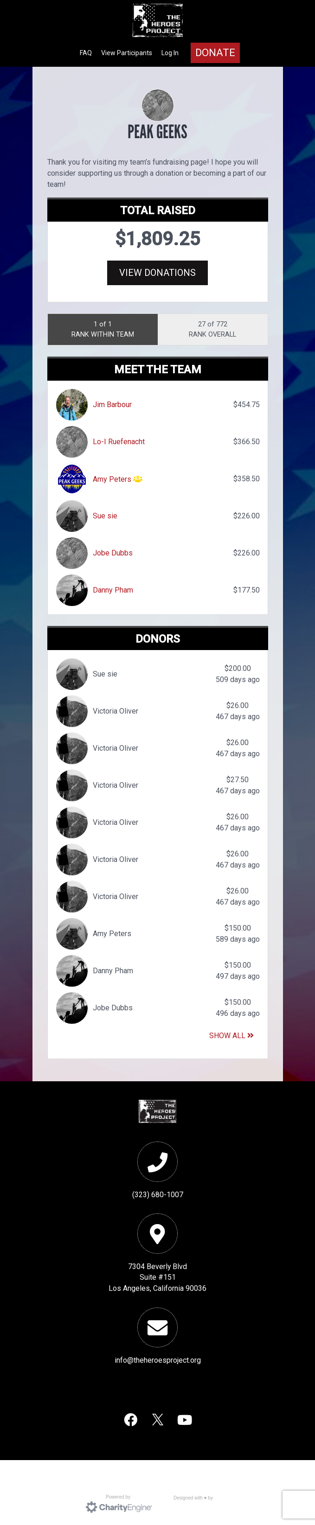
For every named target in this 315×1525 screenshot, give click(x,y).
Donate (215, 52)
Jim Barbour (112, 404)
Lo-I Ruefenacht (119, 441)
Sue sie (105, 515)
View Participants (126, 53)
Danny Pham (113, 590)
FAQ (86, 53)
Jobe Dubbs (113, 553)
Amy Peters (112, 479)
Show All (231, 1035)
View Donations (157, 272)
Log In (170, 53)
